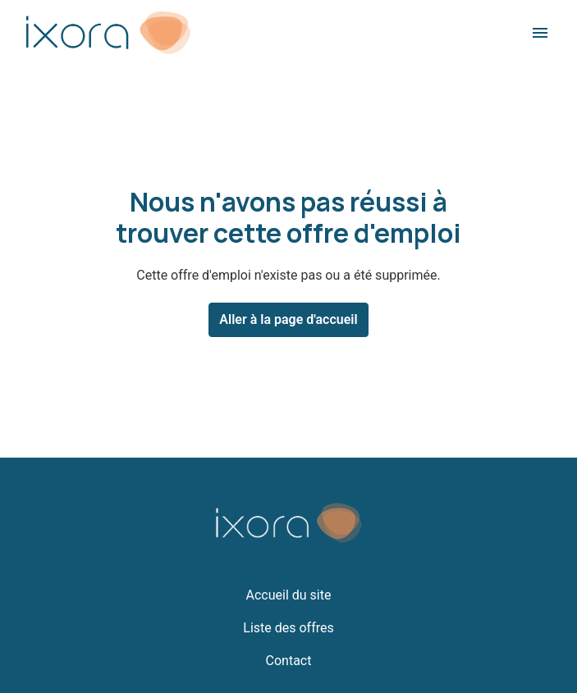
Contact (289, 660)
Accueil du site (289, 595)
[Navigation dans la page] (540, 32)
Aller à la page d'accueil (288, 319)
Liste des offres (288, 628)
